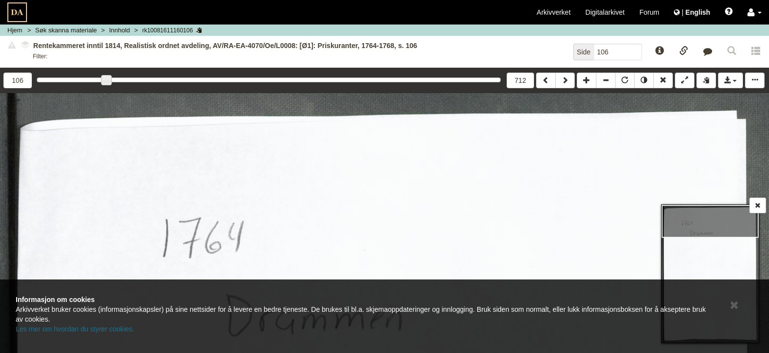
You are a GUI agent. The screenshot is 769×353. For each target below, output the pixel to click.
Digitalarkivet (605, 12)
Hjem (14, 30)
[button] (754, 12)
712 (520, 80)
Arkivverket (553, 12)
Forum (649, 12)
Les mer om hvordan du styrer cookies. (75, 329)
